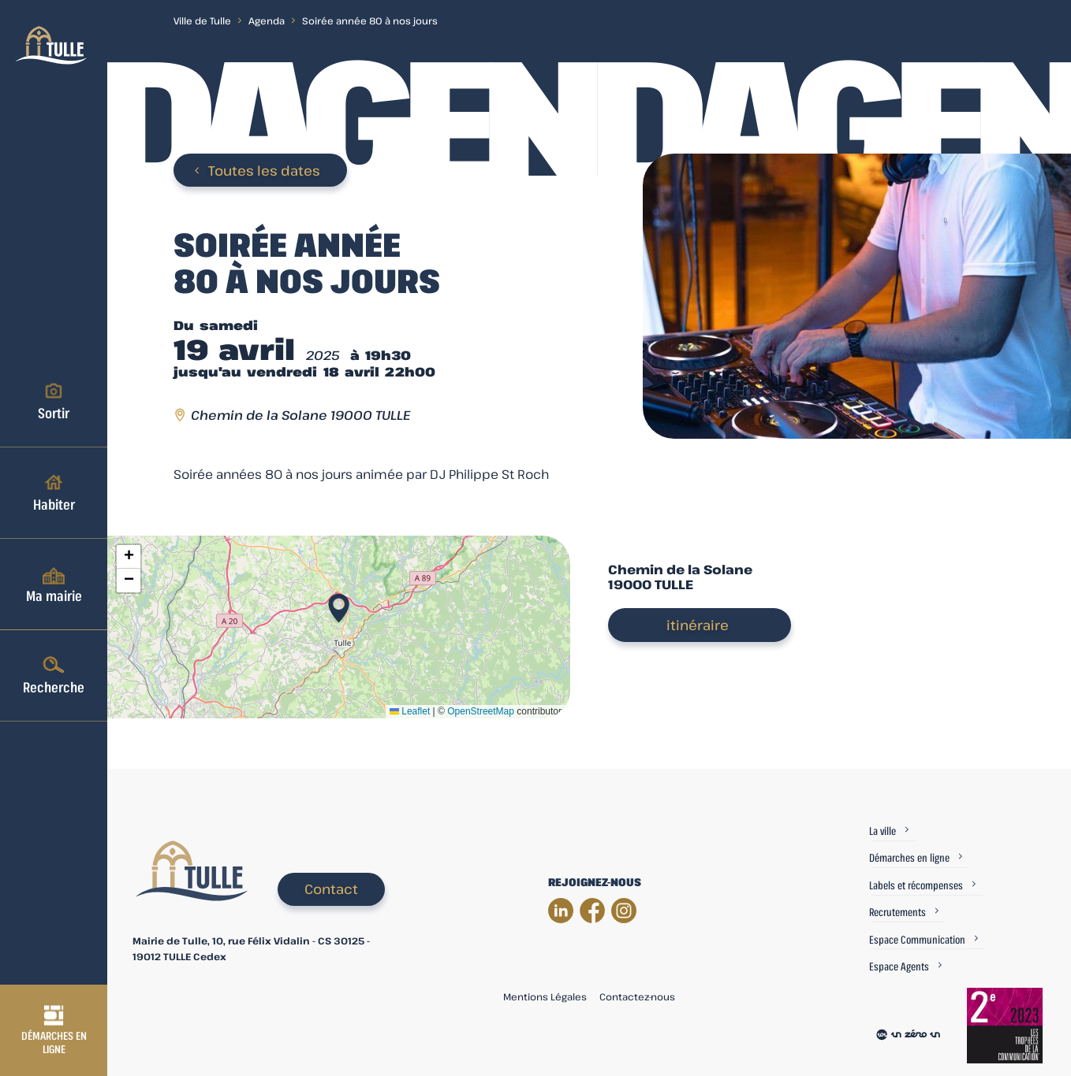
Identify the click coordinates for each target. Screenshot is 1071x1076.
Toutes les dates (264, 170)
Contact (331, 889)
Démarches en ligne (54, 1030)
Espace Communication (917, 939)
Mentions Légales (545, 996)
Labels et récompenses (916, 884)
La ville (882, 830)
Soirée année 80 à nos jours (370, 20)
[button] (339, 603)
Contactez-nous (637, 996)
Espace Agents (899, 966)
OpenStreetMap (480, 711)
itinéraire (697, 625)
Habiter (54, 492)
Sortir (53, 401)
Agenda (266, 20)
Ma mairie (54, 583)
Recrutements (897, 911)
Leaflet (410, 711)
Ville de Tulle (202, 20)
